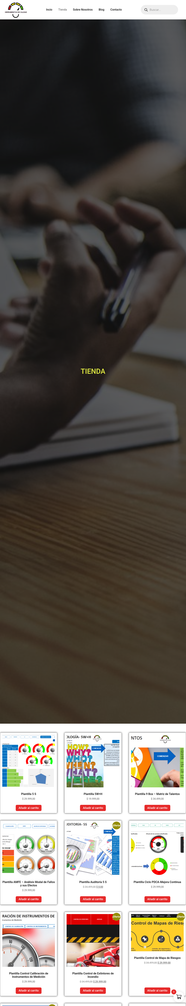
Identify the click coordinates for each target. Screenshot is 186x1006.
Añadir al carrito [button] (29, 808)
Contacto (116, 9)
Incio (49, 9)
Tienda (62, 9)
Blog (101, 9)
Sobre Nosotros (83, 9)
